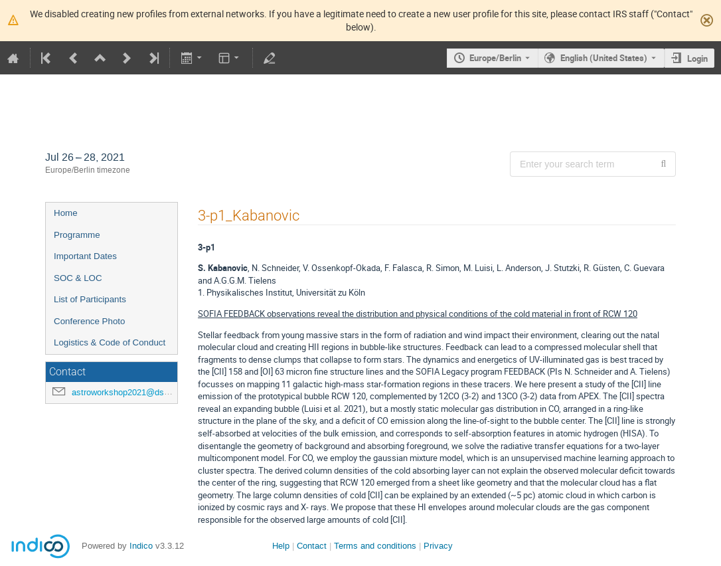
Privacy (438, 545)
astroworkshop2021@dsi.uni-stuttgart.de (149, 392)
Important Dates (85, 256)
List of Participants (90, 299)
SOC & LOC (78, 278)
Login (697, 58)
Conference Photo (89, 321)
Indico (141, 545)
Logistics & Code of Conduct (109, 342)
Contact (312, 545)
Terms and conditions (375, 545)
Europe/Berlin (495, 58)
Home (66, 213)
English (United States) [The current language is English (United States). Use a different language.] (603, 58)
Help (280, 545)
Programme (77, 235)
